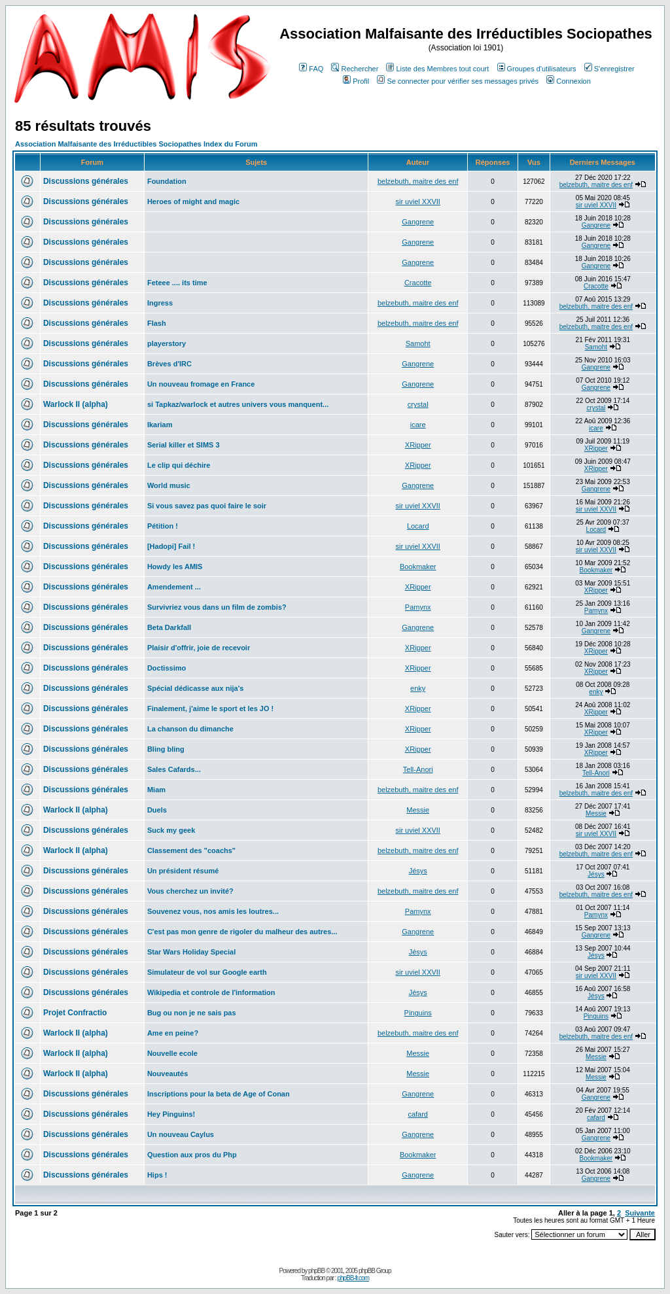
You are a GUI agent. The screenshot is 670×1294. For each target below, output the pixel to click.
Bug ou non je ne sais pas (191, 1013)
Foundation (166, 181)
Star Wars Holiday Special (191, 952)
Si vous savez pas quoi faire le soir (206, 506)
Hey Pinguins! (171, 1114)
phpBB (316, 1270)
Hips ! (157, 1175)
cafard (418, 1114)
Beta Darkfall (169, 627)
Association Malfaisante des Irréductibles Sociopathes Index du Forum (136, 144)
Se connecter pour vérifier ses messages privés (457, 81)
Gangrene (418, 222)
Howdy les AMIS (175, 566)
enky (417, 688)
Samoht (418, 343)
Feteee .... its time (177, 283)
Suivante (640, 1213)
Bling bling (166, 749)
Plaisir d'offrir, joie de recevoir (198, 648)
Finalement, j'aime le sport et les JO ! (210, 708)
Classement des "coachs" (191, 850)
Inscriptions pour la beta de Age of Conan (218, 1094)
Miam (156, 790)
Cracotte (418, 283)
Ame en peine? (172, 1033)
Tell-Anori (418, 769)
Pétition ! (162, 526)
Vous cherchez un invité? (190, 891)
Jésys (418, 871)
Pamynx (418, 607)
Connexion (568, 81)
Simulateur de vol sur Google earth (207, 972)
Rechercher (354, 69)
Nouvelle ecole (172, 1053)
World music (168, 485)
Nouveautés (167, 1073)
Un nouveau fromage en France (201, 384)
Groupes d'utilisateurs (536, 69)
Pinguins (418, 1013)
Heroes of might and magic (193, 201)
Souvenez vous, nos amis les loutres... (213, 911)
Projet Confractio (75, 1012)
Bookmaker (418, 566)
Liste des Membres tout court (437, 69)
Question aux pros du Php (192, 1155)
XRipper (418, 445)
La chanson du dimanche (190, 729)
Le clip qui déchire (179, 465)
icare (418, 424)
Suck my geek (171, 830)
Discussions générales (85, 181)
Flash (156, 323)
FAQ (311, 69)
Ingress (160, 303)
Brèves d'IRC (169, 364)
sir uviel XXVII (417, 201)
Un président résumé (183, 871)
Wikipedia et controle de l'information (211, 992)
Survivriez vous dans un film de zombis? (217, 607)
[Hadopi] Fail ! (171, 546)
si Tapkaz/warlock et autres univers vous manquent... (237, 404)
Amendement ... (174, 587)
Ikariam (160, 424)
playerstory (166, 343)
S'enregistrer (609, 69)
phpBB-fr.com (353, 1278)
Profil (356, 81)
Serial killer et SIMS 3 (183, 445)
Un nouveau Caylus (180, 1134)
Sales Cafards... (174, 769)
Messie (417, 810)
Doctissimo (166, 668)
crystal (418, 404)
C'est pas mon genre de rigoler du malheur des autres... (242, 932)
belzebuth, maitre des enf (418, 181)
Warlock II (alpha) (75, 404)
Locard (418, 526)
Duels (157, 810)
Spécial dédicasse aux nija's (195, 688)
